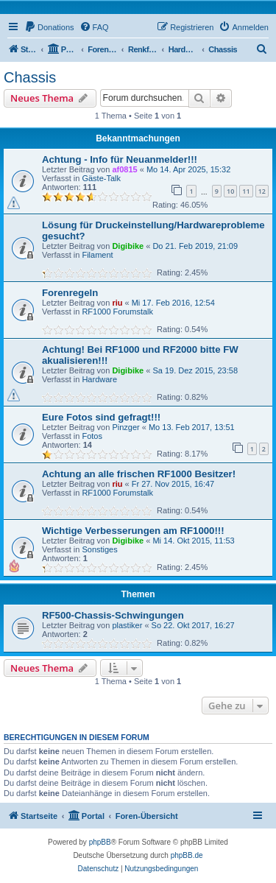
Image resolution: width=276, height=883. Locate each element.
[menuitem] (49, 27)
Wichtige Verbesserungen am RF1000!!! (133, 530)
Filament (97, 254)
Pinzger (125, 427)
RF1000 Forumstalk (117, 311)
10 (230, 191)
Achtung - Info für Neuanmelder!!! (119, 159)
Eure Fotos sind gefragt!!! (101, 417)
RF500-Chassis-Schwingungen (113, 615)
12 (262, 191)
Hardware (99, 379)
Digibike (128, 246)
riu (117, 302)
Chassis (30, 77)
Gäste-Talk (101, 178)
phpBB (100, 842)
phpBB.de (187, 855)
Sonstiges (99, 549)
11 (246, 191)
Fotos (92, 436)
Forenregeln (70, 292)
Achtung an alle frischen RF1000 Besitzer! (139, 473)
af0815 (124, 169)
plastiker (127, 625)
